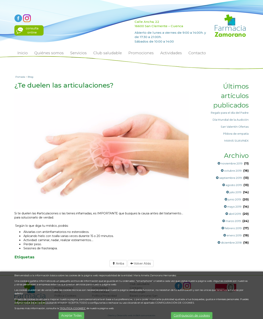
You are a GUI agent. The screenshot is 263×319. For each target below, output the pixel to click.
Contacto (197, 53)
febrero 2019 (231, 228)
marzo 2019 (231, 221)
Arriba (118, 263)
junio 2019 (233, 199)
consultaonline (32, 30)
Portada (20, 76)
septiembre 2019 (229, 177)
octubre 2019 (231, 170)
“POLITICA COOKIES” (73, 308)
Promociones (141, 53)
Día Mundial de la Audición (231, 119)
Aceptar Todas (71, 315)
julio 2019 (233, 192)
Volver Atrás (140, 263)
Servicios (78, 53)
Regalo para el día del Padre (230, 112)
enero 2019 (232, 235)
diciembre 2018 (230, 242)
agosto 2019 (232, 185)
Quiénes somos (49, 53)
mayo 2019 (232, 206)
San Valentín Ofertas (235, 126)
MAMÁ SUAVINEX (236, 140)
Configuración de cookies (192, 315)
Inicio (22, 53)
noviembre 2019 (230, 163)
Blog (30, 76)
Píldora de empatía (236, 133)
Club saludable (107, 53)
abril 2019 (233, 213)
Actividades (171, 53)
